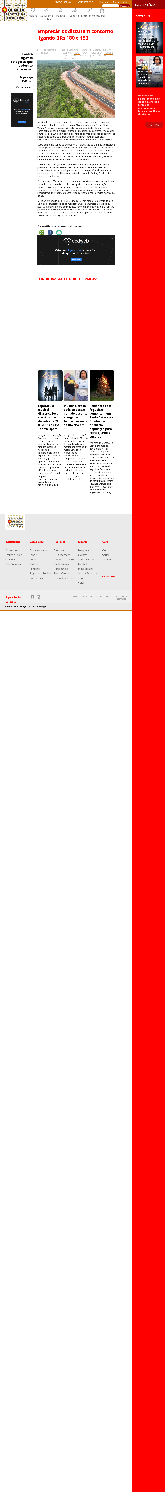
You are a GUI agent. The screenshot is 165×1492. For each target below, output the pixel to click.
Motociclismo (85, 568)
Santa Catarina (70, 55)
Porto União (96, 52)
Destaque (86, 49)
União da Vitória (70, 58)
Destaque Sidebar (102, 49)
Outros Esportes (87, 573)
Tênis (81, 578)
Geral (102, 15)
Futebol (82, 564)
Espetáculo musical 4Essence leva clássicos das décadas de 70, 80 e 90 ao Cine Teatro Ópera (49, 417)
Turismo (107, 559)
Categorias (74, 49)
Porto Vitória (61, 573)
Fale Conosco (13, 564)
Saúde (105, 555)
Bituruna (59, 550)
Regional (33, 15)
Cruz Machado (62, 555)
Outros (106, 550)
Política (60, 15)
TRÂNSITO (101, 55)
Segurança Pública (46, 17)
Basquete (83, 550)
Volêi (81, 582)
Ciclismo (83, 555)
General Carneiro (64, 559)
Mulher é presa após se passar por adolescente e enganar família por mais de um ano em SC (76, 417)
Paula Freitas (61, 564)
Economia (68, 52)
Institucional (13, 542)
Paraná (85, 52)
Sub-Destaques (86, 55)
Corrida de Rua (86, 559)
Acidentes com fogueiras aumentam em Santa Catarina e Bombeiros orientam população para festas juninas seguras (101, 421)
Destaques (108, 576)
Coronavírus (23, 87)
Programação (13, 550)
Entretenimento (90, 15)
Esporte (74, 15)
